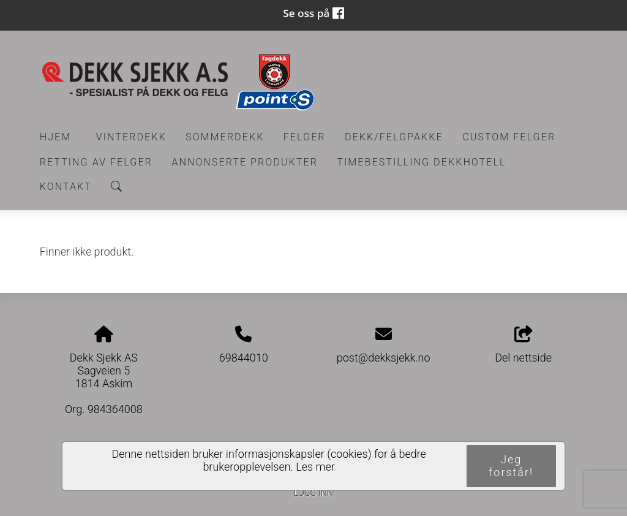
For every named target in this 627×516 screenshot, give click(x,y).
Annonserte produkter (244, 162)
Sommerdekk (225, 137)
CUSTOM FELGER (508, 137)
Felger (304, 137)
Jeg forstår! (511, 466)
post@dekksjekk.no (383, 357)
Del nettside (523, 345)
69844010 (243, 357)
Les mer (315, 466)
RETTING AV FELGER (96, 162)
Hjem (56, 137)
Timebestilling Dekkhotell (421, 162)
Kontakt (66, 186)
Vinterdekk (131, 137)
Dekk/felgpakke (394, 137)
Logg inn (313, 493)
